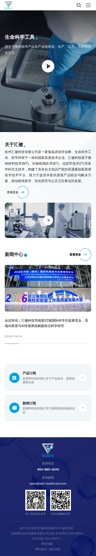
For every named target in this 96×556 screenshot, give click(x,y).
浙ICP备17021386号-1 (46, 538)
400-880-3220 (48, 469)
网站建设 (41, 549)
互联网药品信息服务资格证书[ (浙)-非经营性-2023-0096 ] (47, 533)
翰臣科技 (55, 549)
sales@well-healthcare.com (48, 483)
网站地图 (47, 543)
